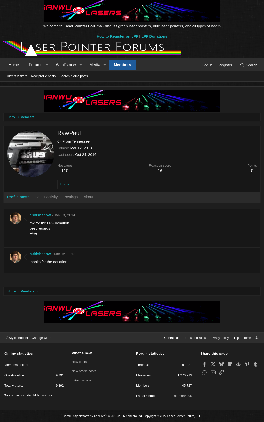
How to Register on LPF (117, 36)
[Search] (248, 65)
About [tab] (89, 197)
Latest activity (81, 379)
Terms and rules (194, 338)
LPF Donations (154, 36)
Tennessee (81, 142)
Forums (35, 65)
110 (65, 171)
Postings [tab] (71, 197)
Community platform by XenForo (103, 416)
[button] (47, 65)
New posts (79, 361)
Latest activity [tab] (47, 197)
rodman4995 (183, 396)
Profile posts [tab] (19, 197)
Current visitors (16, 76)
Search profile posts (73, 76)
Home (14, 65)
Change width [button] (41, 338)
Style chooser (16, 338)
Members (122, 65)
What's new (66, 65)
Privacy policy (219, 338)
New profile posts (43, 76)
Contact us (171, 338)
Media (94, 65)
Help (236, 338)
